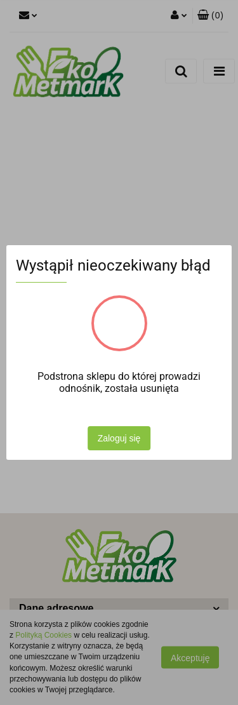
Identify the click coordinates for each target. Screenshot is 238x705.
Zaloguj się (119, 438)
